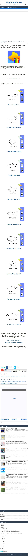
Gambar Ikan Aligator (13, 104)
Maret (3, 543)
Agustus (3, 535)
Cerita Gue (2, 513)
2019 (2, 527)
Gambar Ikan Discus (14, 151)
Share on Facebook (10, 367)
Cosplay (2, 514)
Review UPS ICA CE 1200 (10, 481)
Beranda (2, 7)
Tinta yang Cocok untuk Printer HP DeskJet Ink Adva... (11, 531)
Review (1, 517)
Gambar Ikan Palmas (14, 325)
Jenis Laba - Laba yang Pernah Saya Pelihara (14, 487)
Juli (2, 536)
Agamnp (19, 554)
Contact (14, 7)
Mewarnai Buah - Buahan (14, 343)
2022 (2, 525)
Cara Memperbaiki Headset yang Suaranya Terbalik (15, 441)
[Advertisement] (14, 26)
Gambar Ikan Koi (14, 175)
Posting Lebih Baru (4, 419)
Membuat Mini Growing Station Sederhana (9, 377)
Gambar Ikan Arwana (14, 127)
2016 (2, 548)
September (4, 528)
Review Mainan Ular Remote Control (8, 379)
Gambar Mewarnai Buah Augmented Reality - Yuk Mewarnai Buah (13, 376)
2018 (2, 545)
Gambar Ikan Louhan (14, 249)
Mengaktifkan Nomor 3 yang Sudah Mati (9, 383)
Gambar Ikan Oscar (14, 299)
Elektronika (2, 516)
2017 (2, 546)
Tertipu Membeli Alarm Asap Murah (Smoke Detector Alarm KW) (13, 381)
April (3, 541)
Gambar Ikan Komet (14, 225)
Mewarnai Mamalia (13, 340)
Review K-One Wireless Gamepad (11, 428)
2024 (2, 524)
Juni (3, 538)
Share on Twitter (18, 367)
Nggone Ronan (14, 2)
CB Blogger (12, 554)
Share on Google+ (5, 370)
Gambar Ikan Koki (14, 199)
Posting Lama (24, 419)
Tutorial (1, 519)
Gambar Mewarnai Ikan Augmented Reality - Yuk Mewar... (12, 533)
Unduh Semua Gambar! (14, 79)
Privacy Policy (9, 7)
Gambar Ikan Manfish (13, 274)
